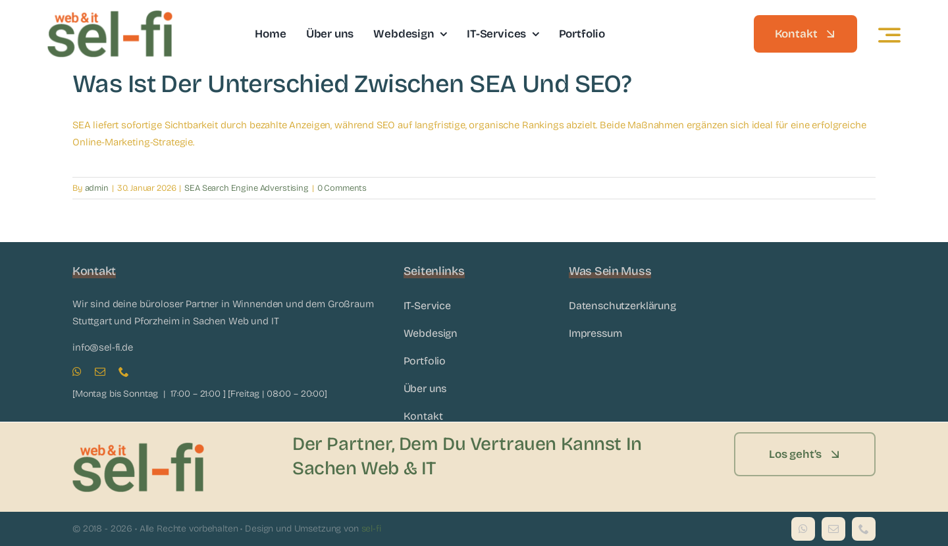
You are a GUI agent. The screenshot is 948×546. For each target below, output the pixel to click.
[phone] (123, 371)
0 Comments (342, 188)
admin (97, 188)
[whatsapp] (77, 371)
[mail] (100, 371)
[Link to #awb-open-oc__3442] (889, 35)
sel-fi (371, 528)
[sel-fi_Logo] (109, 15)
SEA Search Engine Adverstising (246, 188)
